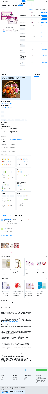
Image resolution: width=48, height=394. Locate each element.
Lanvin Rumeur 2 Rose (28, 293)
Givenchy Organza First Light (18, 271)
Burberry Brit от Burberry (7, 321)
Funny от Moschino (15, 321)
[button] (17, 30)
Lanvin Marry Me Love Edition (41, 271)
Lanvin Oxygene (39, 293)
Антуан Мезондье (19, 315)
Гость (5, 228)
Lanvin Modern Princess (17, 293)
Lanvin (16, 302)
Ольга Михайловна (7, 219)
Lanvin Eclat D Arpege (5, 293)
